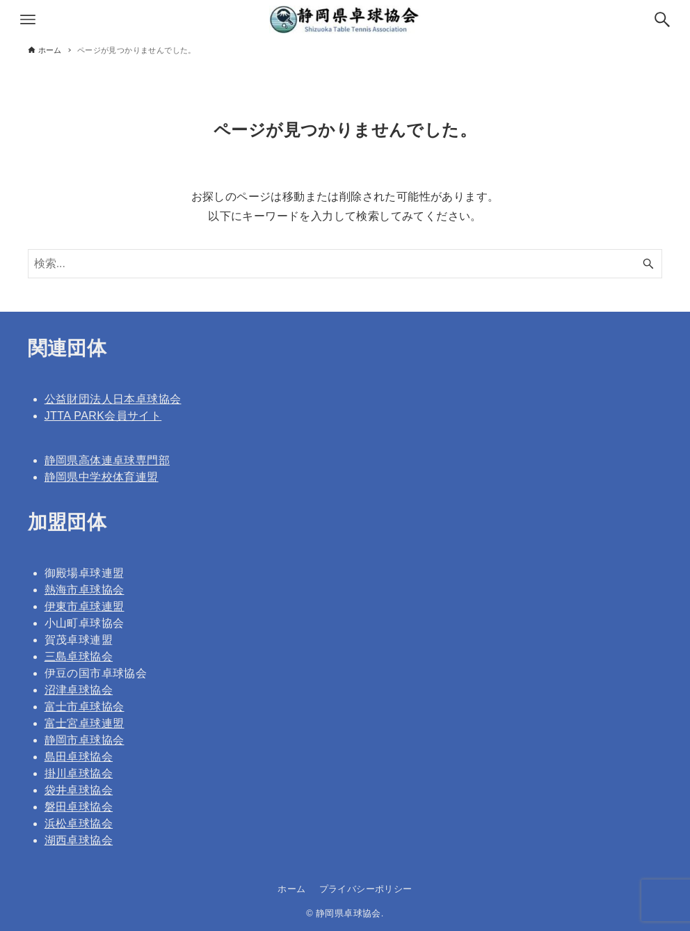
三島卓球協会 (79, 656)
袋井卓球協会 (79, 790)
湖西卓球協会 (79, 840)
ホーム (291, 889)
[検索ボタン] (662, 19)
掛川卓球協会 (79, 773)
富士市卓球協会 (85, 707)
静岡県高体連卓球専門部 (107, 460)
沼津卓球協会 (79, 690)
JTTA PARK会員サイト (103, 416)
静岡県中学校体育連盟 (102, 477)
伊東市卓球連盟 (85, 606)
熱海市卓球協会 (85, 590)
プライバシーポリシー (365, 889)
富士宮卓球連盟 (85, 723)
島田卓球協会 (79, 757)
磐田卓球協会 (79, 807)
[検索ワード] (345, 263)
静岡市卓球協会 (85, 740)
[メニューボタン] (28, 19)
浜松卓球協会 (79, 823)
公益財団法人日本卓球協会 (113, 399)
